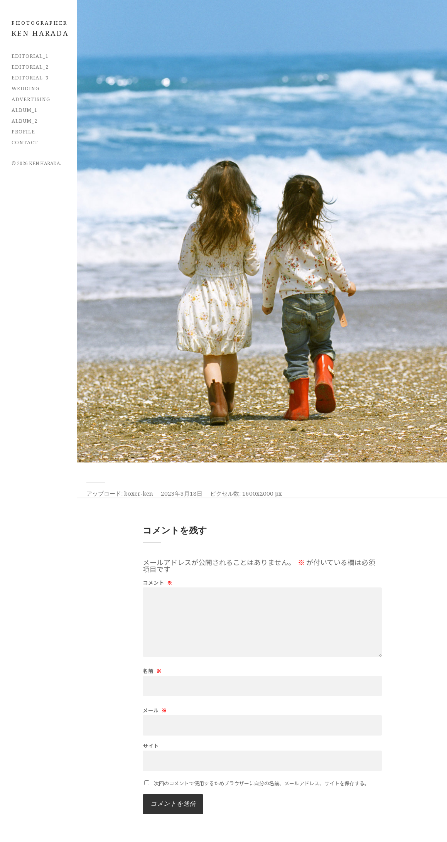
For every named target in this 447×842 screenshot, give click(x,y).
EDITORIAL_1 (30, 55)
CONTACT (25, 142)
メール (155, 710)
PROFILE (23, 131)
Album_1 (24, 109)
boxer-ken (138, 493)
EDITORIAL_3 (30, 77)
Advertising (31, 99)
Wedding (25, 88)
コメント (157, 582)
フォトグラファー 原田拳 (44, 32)
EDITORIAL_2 (30, 66)
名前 (152, 670)
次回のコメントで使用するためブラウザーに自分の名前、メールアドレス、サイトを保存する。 (261, 783)
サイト (151, 745)
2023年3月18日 (181, 493)
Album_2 (24, 120)
